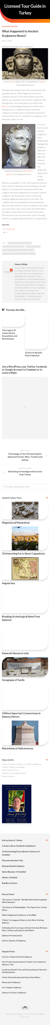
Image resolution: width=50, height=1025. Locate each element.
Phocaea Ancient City (12, 860)
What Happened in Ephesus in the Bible (19, 915)
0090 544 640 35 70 (10, 770)
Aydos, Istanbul (9, 877)
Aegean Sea (8, 583)
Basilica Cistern (9, 883)
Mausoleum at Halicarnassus (17, 748)
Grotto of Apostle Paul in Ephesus (17, 957)
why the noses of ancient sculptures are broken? (19, 253)
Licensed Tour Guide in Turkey (25, 9)
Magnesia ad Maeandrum (16, 522)
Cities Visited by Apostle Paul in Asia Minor (21, 977)
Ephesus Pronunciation (12, 935)
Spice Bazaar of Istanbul (14, 871)
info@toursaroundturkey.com (14, 773)
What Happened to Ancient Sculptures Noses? (18, 250)
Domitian (27, 171)
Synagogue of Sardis (13, 679)
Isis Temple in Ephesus (11, 987)
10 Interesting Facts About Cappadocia (23, 553)
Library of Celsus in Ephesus (14, 992)
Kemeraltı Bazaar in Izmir (15, 653)
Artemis (12, 82)
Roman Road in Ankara (13, 866)
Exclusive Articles (10, 26)
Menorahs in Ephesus (11, 982)
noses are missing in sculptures (13, 246)
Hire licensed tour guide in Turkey (19, 243)
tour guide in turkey (33, 246)
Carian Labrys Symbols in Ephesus (19, 845)
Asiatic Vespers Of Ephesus (14, 940)
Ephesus (42, 82)
